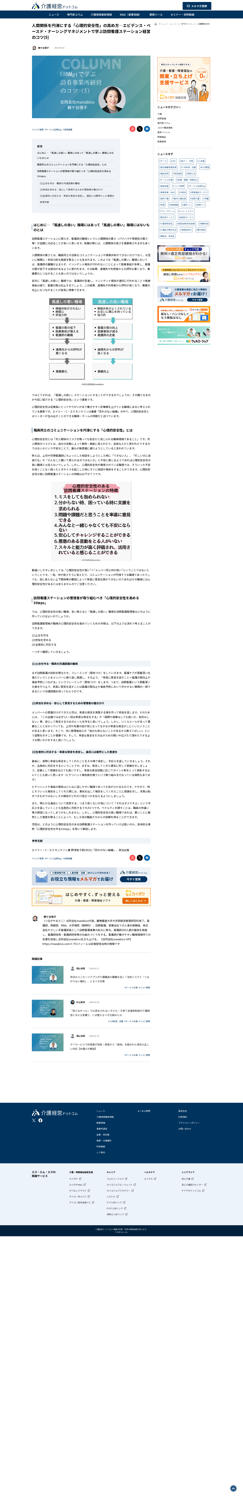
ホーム (161, 23)
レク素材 (101, 1152)
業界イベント (163, 132)
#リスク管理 (38, 129)
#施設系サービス (186, 217)
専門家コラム (75, 14)
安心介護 (186, 1178)
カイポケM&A (75, 1184)
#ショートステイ (186, 211)
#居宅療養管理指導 (168, 167)
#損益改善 (164, 186)
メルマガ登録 (197, 6)
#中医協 (182, 192)
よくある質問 (143, 1110)
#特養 (206, 198)
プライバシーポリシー (189, 1122)
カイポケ (73, 1178)
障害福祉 (161, 136)
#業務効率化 (186, 229)
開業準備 (101, 1122)
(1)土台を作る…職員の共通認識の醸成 (60, 183)
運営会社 (182, 1110)
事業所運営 (102, 1128)
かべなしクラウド (77, 1190)
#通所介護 (164, 198)
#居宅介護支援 (179, 198)
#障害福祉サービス (198, 192)
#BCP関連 (204, 167)
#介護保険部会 (166, 223)
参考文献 (44, 202)
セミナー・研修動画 (182, 14)
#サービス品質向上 (53, 129)
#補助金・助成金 (167, 236)
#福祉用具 (164, 173)
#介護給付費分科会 (168, 229)
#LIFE (173, 161)
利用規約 (182, 1116)
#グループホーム (167, 211)
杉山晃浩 (80, 1002)
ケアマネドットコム (191, 1190)
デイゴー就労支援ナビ (80, 1202)
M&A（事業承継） (131, 14)
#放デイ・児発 (186, 161)
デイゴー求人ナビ (77, 1196)
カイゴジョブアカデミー (118, 1190)
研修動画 (101, 1146)
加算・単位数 (103, 1134)
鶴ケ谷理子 (43, 47)
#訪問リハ (200, 204)
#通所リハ (186, 204)
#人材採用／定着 (115, 1021)
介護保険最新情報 (101, 14)
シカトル (111, 1196)
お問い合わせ (184, 1128)
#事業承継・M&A (167, 192)
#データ (163, 161)
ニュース (54, 14)
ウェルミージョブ (115, 1178)
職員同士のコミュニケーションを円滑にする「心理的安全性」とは (71, 164)
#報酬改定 (204, 223)
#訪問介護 (194, 198)
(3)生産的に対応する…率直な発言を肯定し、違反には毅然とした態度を (77, 195)
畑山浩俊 (80, 968)
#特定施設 (177, 173)
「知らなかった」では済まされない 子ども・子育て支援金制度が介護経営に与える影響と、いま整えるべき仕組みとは (110, 1013)
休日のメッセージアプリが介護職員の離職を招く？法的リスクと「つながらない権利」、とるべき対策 (109, 979)
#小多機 (200, 161)
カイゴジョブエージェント (119, 1184)
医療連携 (161, 141)
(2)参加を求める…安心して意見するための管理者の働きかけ (71, 189)
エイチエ (148, 1178)
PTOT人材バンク (115, 1208)
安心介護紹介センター (192, 1184)
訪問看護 (161, 118)
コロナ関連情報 (164, 127)
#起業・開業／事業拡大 (187, 179)
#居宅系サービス (167, 217)
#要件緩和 (200, 229)
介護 (159, 113)
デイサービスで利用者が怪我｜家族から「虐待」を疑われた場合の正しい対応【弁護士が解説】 (109, 1046)
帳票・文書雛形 (104, 1140)
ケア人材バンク (114, 1202)
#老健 (162, 204)
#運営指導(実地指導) (186, 223)
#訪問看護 (67, 129)
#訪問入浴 (190, 173)
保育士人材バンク (115, 1214)
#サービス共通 (131, 987)
